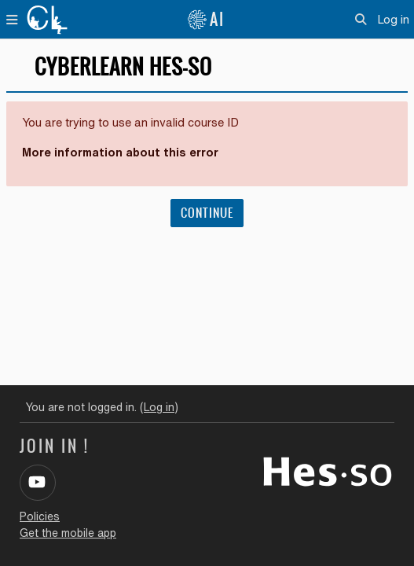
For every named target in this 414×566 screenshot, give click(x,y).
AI (206, 19)
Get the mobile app (68, 532)
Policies (40, 516)
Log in (393, 19)
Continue (207, 213)
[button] (362, 19)
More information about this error (120, 152)
